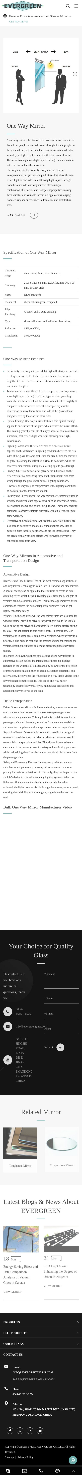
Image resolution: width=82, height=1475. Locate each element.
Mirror (64, 16)
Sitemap (9, 1457)
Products (25, 16)
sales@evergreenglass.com (33, 1379)
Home (12, 16)
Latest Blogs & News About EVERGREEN (41, 1207)
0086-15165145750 (23, 1394)
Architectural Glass (45, 16)
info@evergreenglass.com (22, 1025)
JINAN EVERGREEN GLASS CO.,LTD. (40, 1449)
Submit (54, 1046)
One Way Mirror (18, 21)
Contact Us (13, 1354)
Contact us (22, 215)
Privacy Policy (25, 1457)
